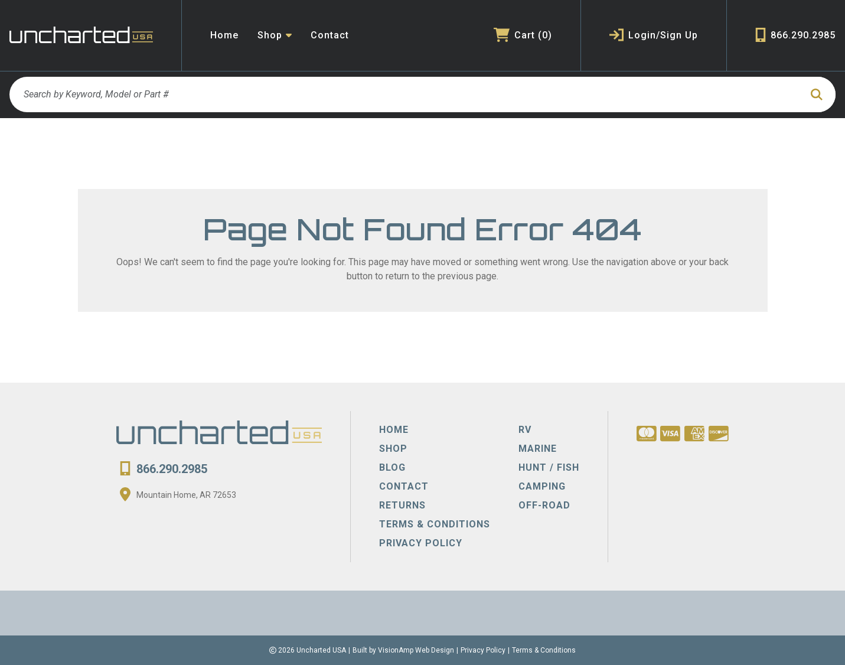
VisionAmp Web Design (416, 650)
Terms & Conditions (544, 650)
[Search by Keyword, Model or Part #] (405, 94)
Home (224, 35)
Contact (330, 35)
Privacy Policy (483, 650)
